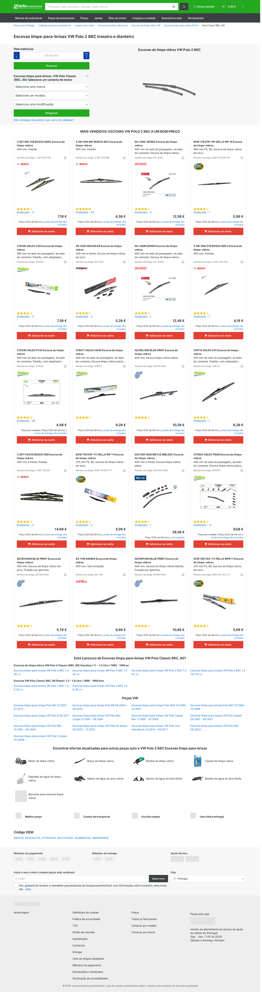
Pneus (84, 18)
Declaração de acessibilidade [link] (90, 978)
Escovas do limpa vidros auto (113, 25)
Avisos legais (21, 912)
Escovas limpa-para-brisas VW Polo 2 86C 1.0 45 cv (100, 672)
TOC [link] (75, 925)
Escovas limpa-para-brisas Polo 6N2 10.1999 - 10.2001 (159, 707)
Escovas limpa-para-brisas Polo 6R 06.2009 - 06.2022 (100, 707)
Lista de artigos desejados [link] (88, 958)
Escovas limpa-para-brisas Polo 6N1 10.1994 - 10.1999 (218, 707)
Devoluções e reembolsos (88, 971)
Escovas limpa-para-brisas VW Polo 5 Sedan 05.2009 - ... (40, 737)
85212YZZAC (65, 837)
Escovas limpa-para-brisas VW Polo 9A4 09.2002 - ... (214, 727)
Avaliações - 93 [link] (85, 212)
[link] (233, 6)
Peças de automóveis (61, 18)
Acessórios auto (172, 18)
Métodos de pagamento (87, 965)
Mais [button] (28, 889)
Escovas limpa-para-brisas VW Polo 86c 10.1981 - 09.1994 (38, 727)
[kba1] (52, 55)
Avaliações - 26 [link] (26, 420)
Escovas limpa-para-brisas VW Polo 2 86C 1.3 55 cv (159, 672)
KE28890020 (83, 837)
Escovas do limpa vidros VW (146, 25)
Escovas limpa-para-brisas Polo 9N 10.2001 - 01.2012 (41, 707)
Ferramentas (196, 18)
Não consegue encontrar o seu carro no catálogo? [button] (44, 119)
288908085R (100, 837)
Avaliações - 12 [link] (202, 525)
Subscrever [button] (158, 878)
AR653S (19, 837)
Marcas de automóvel (28, 18)
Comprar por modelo (144, 925)
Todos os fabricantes (144, 919)
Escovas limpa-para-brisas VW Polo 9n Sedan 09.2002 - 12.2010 (100, 727)
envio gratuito (177, 537)
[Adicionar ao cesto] (42, 231)
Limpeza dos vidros (84, 25)
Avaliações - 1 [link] (201, 212)
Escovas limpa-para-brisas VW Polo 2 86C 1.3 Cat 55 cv (217, 672)
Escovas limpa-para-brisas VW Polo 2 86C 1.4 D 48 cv (100, 687)
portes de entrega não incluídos (51, 433)
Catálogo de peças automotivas (54, 25)
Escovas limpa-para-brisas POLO (181, 25)
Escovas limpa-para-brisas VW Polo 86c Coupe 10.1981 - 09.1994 (97, 717)
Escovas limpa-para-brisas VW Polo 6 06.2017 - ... (41, 717)
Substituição (80, 938)
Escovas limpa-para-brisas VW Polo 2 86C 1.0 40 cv (41, 672)
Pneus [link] (135, 912)
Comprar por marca (143, 932)
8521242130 (32, 837)
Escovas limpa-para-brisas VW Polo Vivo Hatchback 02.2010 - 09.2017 (156, 727)
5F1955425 (49, 837)
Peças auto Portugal (24, 25)
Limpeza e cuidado (144, 18)
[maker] (51, 86)
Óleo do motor (117, 18)
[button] (174, 6)
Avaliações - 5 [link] (84, 525)
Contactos (79, 945)
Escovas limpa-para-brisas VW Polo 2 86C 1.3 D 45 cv (41, 687)
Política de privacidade (86, 919)
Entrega (77, 952)
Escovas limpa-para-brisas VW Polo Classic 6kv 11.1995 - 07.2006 (157, 717)
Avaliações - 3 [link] (25, 212)
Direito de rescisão (84, 932)
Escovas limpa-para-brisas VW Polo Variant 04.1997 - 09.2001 (216, 717)
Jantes (98, 18)
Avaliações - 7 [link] (201, 316)
